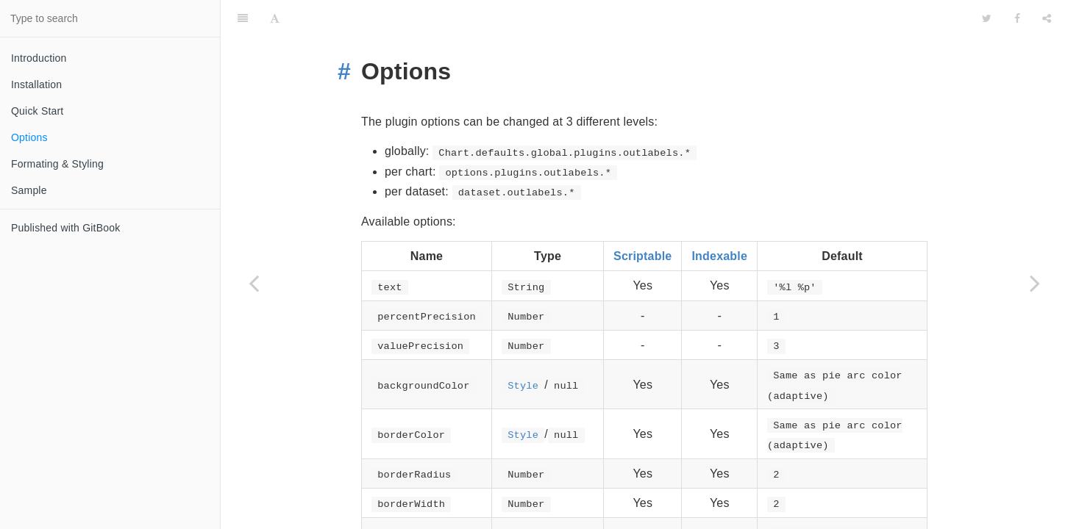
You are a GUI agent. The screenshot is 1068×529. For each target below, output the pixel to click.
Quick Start (37, 111)
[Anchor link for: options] (350, 34)
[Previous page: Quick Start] (254, 283)
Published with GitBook (65, 228)
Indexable (719, 219)
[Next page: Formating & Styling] (1035, 283)
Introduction (39, 58)
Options (29, 137)
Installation (36, 84)
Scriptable (642, 219)
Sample (29, 190)
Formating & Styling (57, 164)
